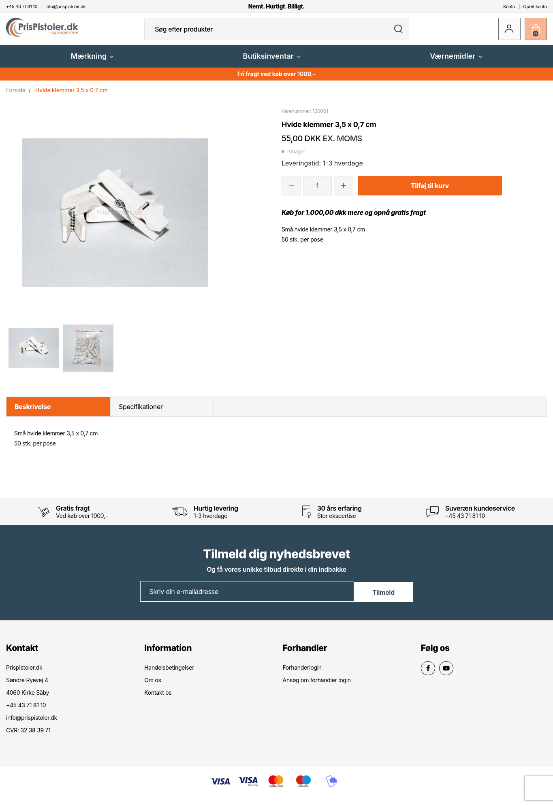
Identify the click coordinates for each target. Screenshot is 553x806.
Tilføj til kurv (430, 192)
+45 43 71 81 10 (465, 522)
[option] (33, 354)
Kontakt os (157, 698)
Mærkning (92, 62)
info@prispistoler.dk (31, 723)
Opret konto (535, 6)
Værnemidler (456, 62)
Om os (152, 686)
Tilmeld (383, 598)
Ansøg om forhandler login (317, 686)
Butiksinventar (272, 62)
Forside (16, 96)
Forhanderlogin (302, 673)
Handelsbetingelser (169, 673)
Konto (509, 6)
